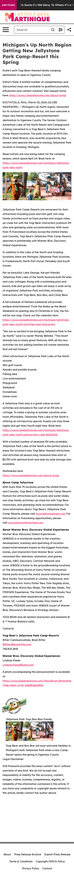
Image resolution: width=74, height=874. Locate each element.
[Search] (31, 29)
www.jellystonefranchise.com (25, 522)
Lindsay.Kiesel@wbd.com (18, 664)
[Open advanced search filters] (60, 29)
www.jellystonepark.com (50, 513)
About (7, 854)
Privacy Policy (30, 868)
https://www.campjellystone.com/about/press (37, 95)
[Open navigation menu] (6, 29)
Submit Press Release (57, 854)
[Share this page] (69, 29)
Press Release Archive (27, 854)
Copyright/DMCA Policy (50, 861)
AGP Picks (8, 5)
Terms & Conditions (20, 861)
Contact (47, 868)
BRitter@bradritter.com (17, 644)
